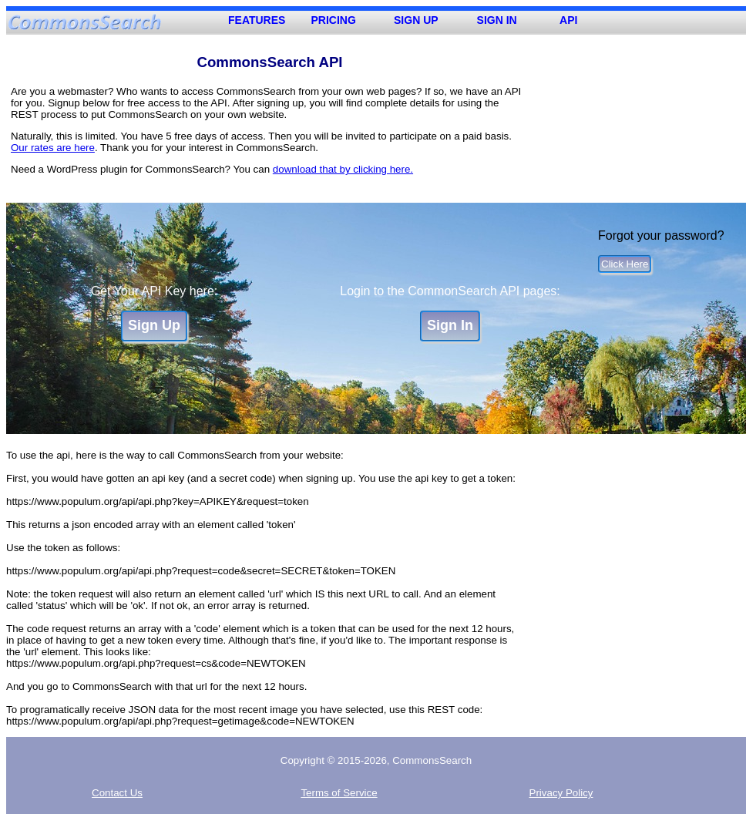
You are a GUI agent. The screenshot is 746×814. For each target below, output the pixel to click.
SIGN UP (416, 20)
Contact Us (117, 793)
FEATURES (256, 20)
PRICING (333, 20)
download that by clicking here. (343, 169)
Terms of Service (339, 793)
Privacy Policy (561, 793)
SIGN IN (497, 20)
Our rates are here (53, 147)
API (568, 20)
